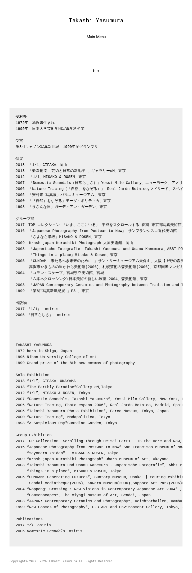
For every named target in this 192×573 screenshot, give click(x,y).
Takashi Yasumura (96, 20)
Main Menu (96, 37)
